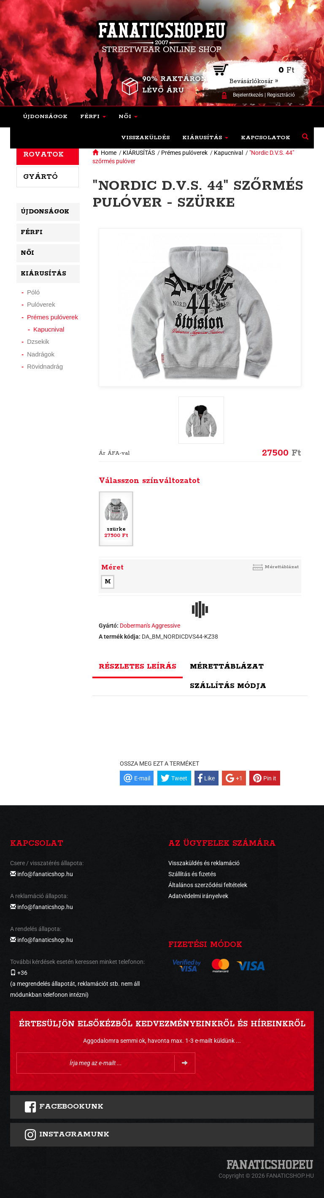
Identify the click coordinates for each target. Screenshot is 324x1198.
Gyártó (40, 176)
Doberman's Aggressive (150, 625)
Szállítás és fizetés (192, 874)
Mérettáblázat (282, 567)
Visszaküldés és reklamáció (204, 863)
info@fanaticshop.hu (45, 874)
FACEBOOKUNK (63, 1107)
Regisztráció (281, 95)
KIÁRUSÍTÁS (139, 152)
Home (108, 152)
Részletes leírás (137, 666)
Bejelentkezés (248, 95)
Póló (33, 292)
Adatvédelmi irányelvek (198, 896)
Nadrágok (40, 354)
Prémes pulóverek (184, 152)
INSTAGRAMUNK (66, 1134)
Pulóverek (41, 304)
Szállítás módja (228, 686)
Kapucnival (228, 152)
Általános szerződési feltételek (207, 885)
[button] (93, 116)
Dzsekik (38, 341)
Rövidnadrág (45, 366)
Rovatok (43, 154)
